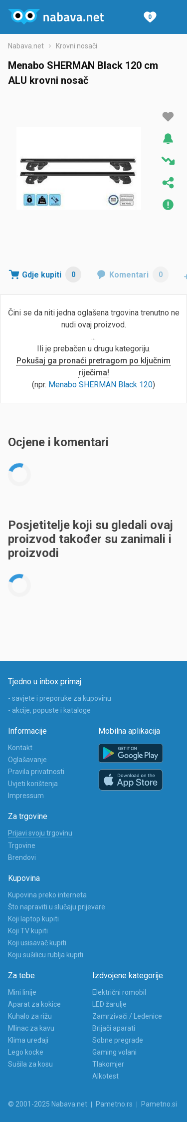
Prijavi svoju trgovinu (40, 833)
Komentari (139, 274)
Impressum (26, 796)
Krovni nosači (76, 46)
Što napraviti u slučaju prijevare (56, 907)
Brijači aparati (113, 1028)
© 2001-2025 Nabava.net (47, 1104)
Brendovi (22, 857)
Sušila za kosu (30, 1064)
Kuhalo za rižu (30, 1016)
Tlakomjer (108, 1064)
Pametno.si (159, 1104)
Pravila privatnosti (36, 772)
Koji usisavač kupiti (37, 943)
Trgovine (21, 845)
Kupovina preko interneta (47, 895)
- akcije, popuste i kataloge (49, 710)
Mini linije (22, 992)
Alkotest (105, 1076)
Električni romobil (119, 992)
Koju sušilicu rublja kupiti (45, 955)
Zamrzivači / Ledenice (127, 1016)
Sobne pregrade (117, 1040)
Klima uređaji (28, 1040)
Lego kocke (25, 1052)
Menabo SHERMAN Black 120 (100, 384)
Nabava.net (26, 46)
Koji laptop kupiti (33, 919)
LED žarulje (109, 1004)
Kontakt (20, 748)
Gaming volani (114, 1052)
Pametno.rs (114, 1104)
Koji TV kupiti (28, 931)
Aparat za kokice (34, 1004)
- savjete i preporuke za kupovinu (59, 698)
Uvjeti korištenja (33, 784)
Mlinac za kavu (31, 1028)
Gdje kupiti (51, 274)
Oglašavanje (27, 760)
